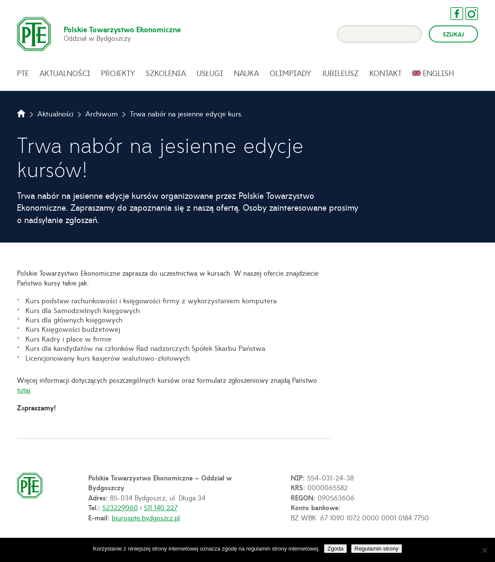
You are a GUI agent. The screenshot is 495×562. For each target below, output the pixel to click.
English (438, 73)
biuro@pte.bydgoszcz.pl (146, 517)
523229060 (120, 507)
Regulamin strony (376, 548)
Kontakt (385, 73)
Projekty (118, 73)
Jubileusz (340, 73)
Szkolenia (166, 73)
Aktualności (64, 73)
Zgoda (335, 548)
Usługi (210, 73)
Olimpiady (290, 73)
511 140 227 (160, 507)
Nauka (246, 73)
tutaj (23, 389)
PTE (23, 73)
